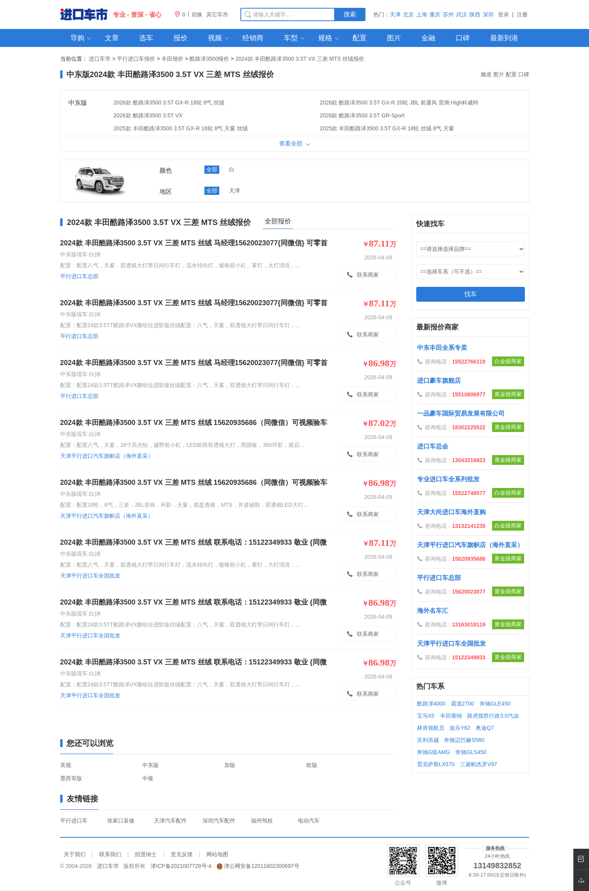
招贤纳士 (146, 854)
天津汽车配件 (170, 820)
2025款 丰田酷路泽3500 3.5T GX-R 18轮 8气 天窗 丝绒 (181, 128)
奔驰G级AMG (433, 752)
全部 (211, 169)
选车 (146, 38)
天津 (395, 14)
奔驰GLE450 (495, 703)
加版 (229, 765)
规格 (329, 38)
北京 (408, 14)
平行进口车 (74, 820)
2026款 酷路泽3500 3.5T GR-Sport (362, 115)
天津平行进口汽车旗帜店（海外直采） (119, 456)
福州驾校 (262, 820)
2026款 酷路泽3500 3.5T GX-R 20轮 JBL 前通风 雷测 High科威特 (399, 102)
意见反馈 (182, 854)
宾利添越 (428, 740)
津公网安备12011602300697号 (261, 866)
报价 (181, 38)
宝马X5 (426, 716)
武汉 (461, 14)
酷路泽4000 (431, 703)
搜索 (350, 14)
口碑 (463, 38)
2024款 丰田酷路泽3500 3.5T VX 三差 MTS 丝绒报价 (299, 59)
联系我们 (110, 854)
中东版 (150, 765)
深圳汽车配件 (218, 820)
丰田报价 (172, 59)
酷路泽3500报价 (209, 59)
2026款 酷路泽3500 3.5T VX (148, 115)
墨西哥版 (71, 778)
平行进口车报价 (136, 59)
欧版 (311, 765)
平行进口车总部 (92, 276)
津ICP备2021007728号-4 (180, 866)
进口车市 (100, 59)
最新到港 (504, 38)
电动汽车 (309, 820)
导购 (81, 38)
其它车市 (217, 14)
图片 (394, 38)
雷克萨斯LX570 (436, 764)
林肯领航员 (430, 728)
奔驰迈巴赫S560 (464, 740)
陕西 (474, 14)
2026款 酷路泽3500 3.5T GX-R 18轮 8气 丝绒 (169, 102)
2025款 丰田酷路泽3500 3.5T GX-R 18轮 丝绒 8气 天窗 (387, 128)
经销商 (252, 38)
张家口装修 (120, 820)
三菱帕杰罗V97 (478, 764)
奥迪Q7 (485, 728)
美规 (65, 765)
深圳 (488, 14)
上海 (421, 14)
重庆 (435, 14)
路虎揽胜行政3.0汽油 (492, 716)
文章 (112, 38)
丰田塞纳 (451, 716)
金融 (428, 38)
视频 (219, 38)
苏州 (448, 14)
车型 (295, 38)
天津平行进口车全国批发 (102, 575)
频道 (486, 74)
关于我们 (75, 854)
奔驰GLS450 (470, 752)
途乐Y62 (459, 728)
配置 (360, 38)
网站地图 (217, 854)
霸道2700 (462, 703)
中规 (147, 778)
